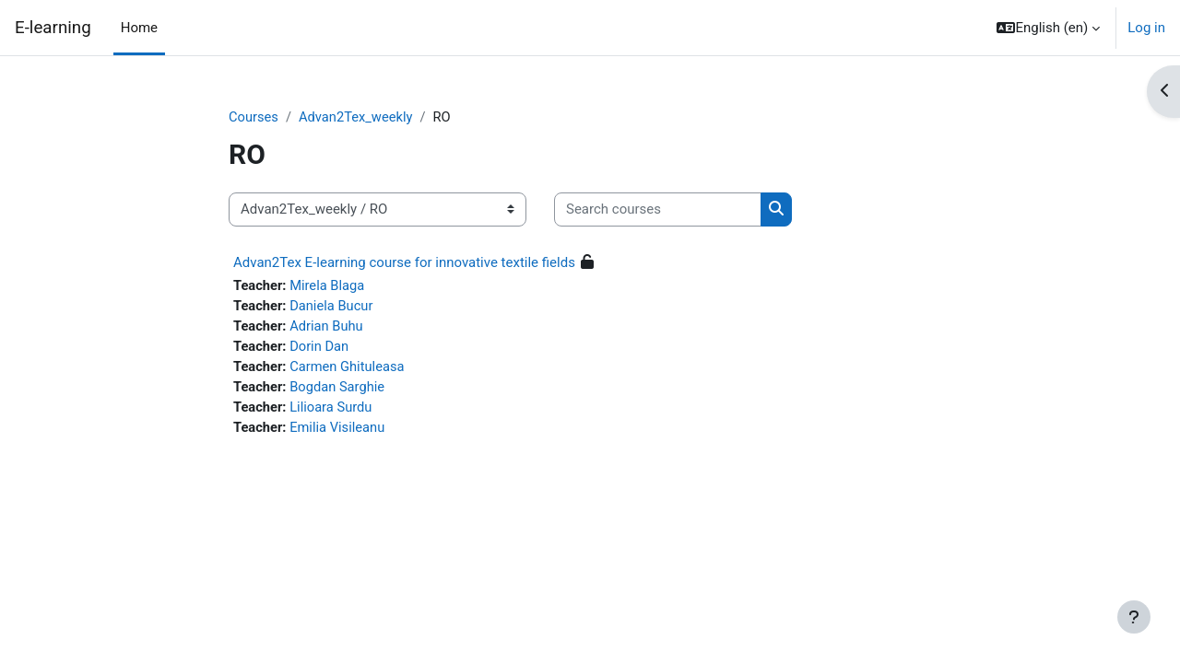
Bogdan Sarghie (339, 389)
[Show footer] (1133, 617)
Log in (1146, 27)
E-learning (53, 27)
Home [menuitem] (139, 27)
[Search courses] (657, 210)
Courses (254, 117)
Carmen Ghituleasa (349, 368)
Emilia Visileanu (339, 431)
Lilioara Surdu (333, 409)
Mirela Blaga (329, 285)
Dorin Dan (321, 348)
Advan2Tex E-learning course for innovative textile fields (404, 262)
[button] (1048, 27)
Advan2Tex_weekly (358, 117)
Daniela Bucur (333, 306)
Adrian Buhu (328, 327)
